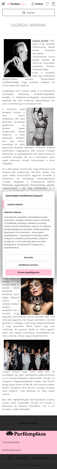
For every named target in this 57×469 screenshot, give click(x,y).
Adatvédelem (22, 458)
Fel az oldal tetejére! (28, 423)
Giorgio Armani (40, 40)
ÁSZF (10, 458)
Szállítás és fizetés (40, 458)
